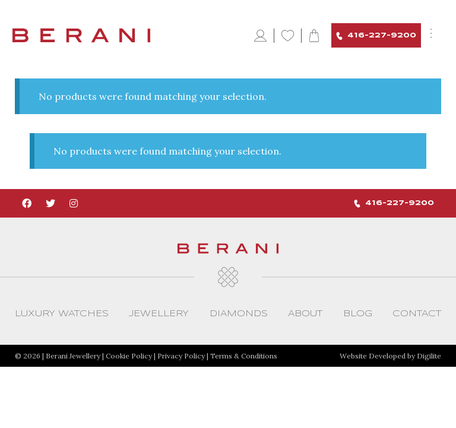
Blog (357, 314)
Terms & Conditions (243, 355)
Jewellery (159, 314)
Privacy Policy (181, 355)
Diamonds (239, 314)
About (305, 314)
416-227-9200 (376, 36)
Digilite (429, 355)
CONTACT (416, 314)
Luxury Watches (62, 314)
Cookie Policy (129, 355)
